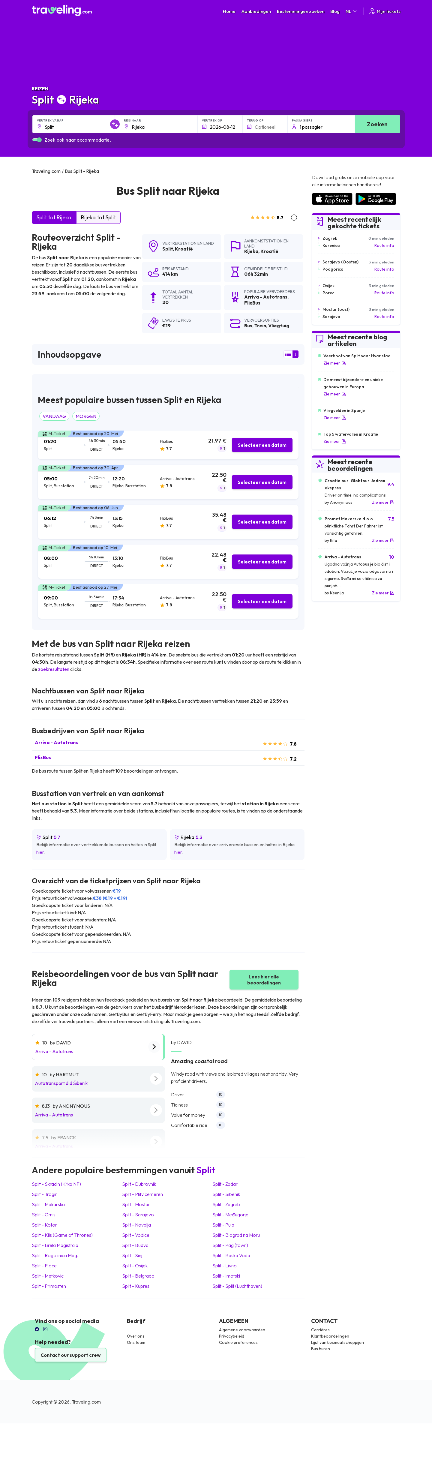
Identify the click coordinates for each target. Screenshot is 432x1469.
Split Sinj (132, 1255)
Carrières (320, 1329)
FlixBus (43, 757)
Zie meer (334, 363)
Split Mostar (136, 1204)
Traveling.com (86, 1402)
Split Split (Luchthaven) (237, 1286)
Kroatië (184, 249)
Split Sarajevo (138, 1215)
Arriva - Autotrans (56, 742)
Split (167, 249)
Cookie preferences (238, 1342)
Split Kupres (135, 1286)
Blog (335, 11)
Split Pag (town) (230, 1245)
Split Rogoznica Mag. (55, 1255)
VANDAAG (54, 416)
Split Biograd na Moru (236, 1235)
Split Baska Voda (231, 1255)
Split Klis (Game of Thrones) (62, 1235)
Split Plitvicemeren (142, 1194)
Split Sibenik (226, 1194)
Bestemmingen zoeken (300, 11)
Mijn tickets (384, 11)
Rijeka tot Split (98, 217)
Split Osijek (135, 1266)
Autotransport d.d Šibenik (61, 1083)
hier (40, 852)
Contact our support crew (70, 1355)
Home (229, 11)
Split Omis (44, 1215)
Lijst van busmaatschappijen (337, 1342)
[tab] (168, 445)
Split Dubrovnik (139, 1184)
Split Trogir (44, 1194)
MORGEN (86, 416)
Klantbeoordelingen (330, 1336)
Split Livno (224, 1266)
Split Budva (135, 1245)
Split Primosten (49, 1286)
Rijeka (251, 251)
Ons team (136, 1342)
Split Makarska (48, 1204)
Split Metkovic (48, 1276)
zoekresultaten (53, 669)
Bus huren (320, 1348)
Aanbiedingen (256, 11)
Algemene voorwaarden (242, 1329)
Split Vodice (135, 1235)
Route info (384, 245)
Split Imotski (226, 1276)
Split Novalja (136, 1225)
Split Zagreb (226, 1204)
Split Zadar (225, 1184)
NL (352, 11)
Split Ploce (44, 1266)
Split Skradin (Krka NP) (56, 1184)
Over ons (136, 1336)
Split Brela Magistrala (55, 1245)
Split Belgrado (138, 1276)
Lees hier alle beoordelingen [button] (264, 980)
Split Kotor (44, 1225)
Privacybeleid (231, 1336)
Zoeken (377, 124)
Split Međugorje (230, 1215)
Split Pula (223, 1225)
